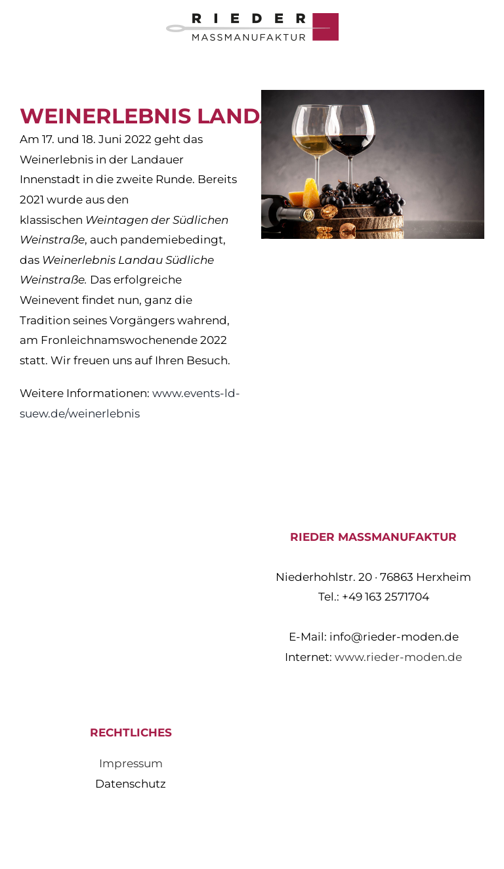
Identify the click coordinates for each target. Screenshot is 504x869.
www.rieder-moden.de (398, 657)
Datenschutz (130, 783)
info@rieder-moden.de (394, 636)
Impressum (131, 763)
